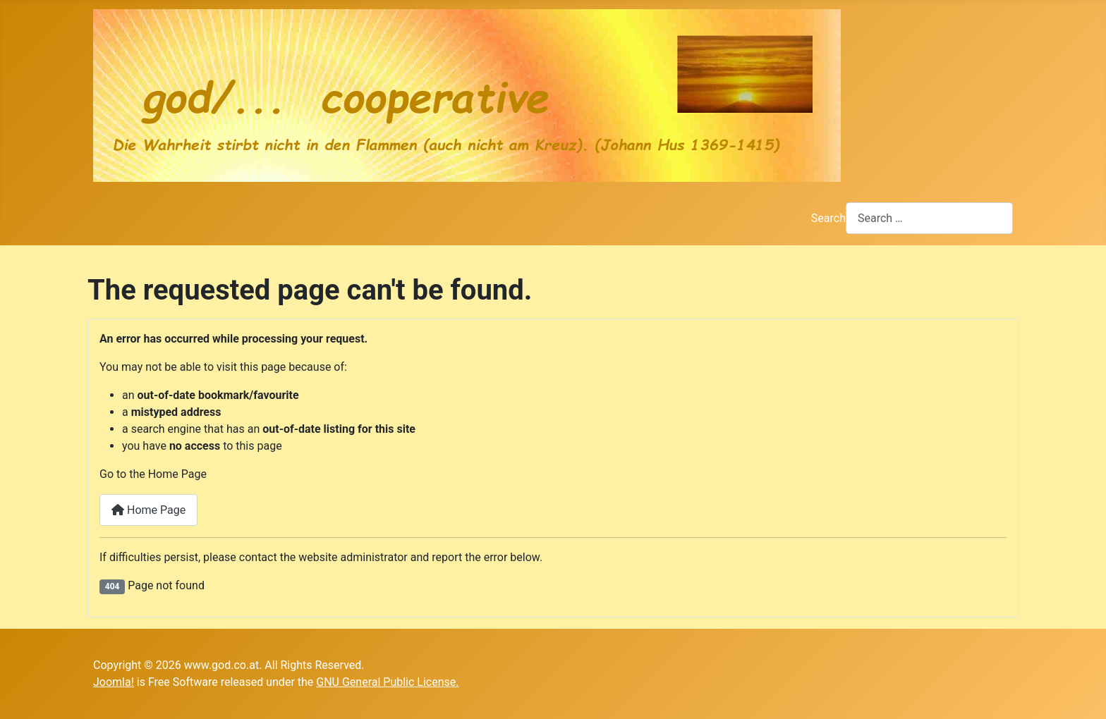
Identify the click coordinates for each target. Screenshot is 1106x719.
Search (828, 218)
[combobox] (929, 218)
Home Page (148, 510)
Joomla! (113, 682)
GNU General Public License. (387, 682)
